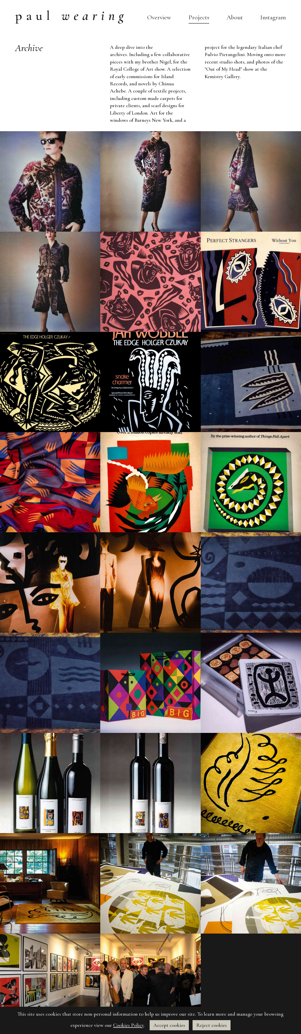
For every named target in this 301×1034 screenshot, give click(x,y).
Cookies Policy (128, 1025)
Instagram (273, 17)
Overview (159, 17)
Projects (199, 17)
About (235, 17)
